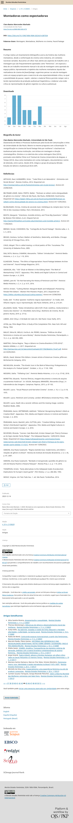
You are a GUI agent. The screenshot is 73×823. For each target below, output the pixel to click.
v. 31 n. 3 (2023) (24, 9)
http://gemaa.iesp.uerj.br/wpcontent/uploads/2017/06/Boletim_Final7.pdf (32, 349)
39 (13, 683)
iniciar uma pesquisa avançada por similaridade (37, 688)
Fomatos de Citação (11, 513)
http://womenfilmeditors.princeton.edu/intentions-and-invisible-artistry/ (31, 221)
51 (40, 683)
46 (29, 683)
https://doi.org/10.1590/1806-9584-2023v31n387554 (28, 35)
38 (10, 683)
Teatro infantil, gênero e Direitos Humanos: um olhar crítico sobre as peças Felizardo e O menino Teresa (36, 656)
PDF (7, 485)
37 (8, 683)
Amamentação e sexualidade (36, 620)
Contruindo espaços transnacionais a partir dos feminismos (44, 636)
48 (33, 683)
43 (22, 683)
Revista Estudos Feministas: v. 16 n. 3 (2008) (42, 646)
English (6, 711)
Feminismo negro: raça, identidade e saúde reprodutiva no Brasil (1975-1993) (37, 663)
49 (36, 683)
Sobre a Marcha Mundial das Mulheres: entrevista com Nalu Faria (38, 675)
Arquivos (13, 9)
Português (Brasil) (10, 718)
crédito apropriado (28, 592)
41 (17, 683)
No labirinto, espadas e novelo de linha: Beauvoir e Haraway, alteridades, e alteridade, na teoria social (36, 631)
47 (31, 683)
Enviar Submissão (11, 698)
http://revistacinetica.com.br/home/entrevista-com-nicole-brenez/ (29, 185)
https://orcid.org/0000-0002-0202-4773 (15, 29)
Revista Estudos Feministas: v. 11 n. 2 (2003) (34, 627)
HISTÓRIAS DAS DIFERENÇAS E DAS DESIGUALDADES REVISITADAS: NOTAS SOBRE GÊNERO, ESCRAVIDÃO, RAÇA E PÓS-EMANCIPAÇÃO (38, 643)
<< (4, 683)
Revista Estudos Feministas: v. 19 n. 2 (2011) (34, 653)
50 (38, 683)
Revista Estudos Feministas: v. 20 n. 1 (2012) (42, 671)
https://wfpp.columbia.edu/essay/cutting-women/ (23, 294)
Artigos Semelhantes (13, 615)
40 (15, 683)
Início (5, 9)
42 (20, 683)
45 (26, 683)
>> (44, 683)
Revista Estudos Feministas (16, 2)
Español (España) (10, 715)
